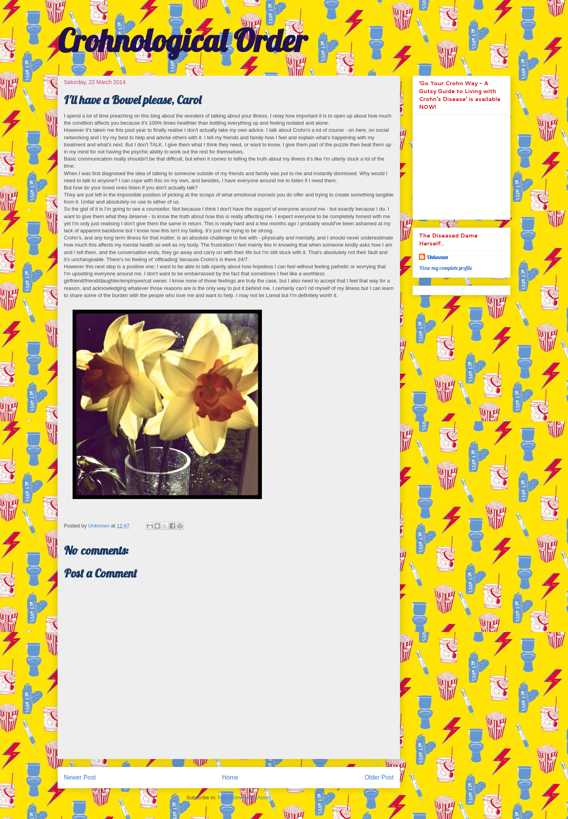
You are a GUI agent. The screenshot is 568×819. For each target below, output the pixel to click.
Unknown (437, 257)
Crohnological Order (182, 40)
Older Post (379, 777)
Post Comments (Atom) (244, 797)
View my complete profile (445, 267)
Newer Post (80, 777)
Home (230, 777)
